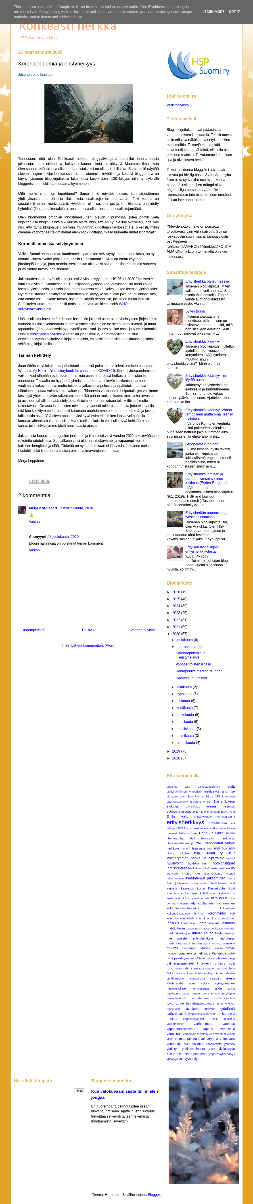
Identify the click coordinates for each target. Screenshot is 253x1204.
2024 (176, 606)
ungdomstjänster (193, 1019)
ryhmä (187, 968)
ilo (233, 868)
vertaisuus (174, 1034)
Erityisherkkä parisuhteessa (207, 281)
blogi (209, 796)
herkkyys (173, 848)
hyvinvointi (175, 863)
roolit (231, 963)
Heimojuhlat (175, 838)
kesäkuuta (185, 708)
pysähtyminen (184, 958)
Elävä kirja (228, 811)
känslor (230, 918)
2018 (176, 758)
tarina (186, 993)
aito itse (228, 791)
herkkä (186, 848)
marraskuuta (186, 647)
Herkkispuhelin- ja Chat (185, 843)
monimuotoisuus (178, 943)
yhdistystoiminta (193, 1049)
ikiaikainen (195, 868)
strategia (215, 978)
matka (205, 928)
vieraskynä (189, 1034)
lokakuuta (184, 687)
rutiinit (178, 968)
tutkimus (210, 1009)
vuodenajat (174, 1044)
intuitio (186, 873)
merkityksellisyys (179, 933)
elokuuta (183, 701)
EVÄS (182, 828)
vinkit (170, 1038)
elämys (230, 806)
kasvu (201, 888)
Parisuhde (219, 953)
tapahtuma (173, 993)
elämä (198, 811)
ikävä (206, 868)
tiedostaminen (200, 998)
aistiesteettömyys (209, 786)
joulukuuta (185, 640)
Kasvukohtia (217, 888)
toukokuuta (185, 715)
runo (170, 968)
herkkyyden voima (220, 843)
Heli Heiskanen (202, 838)
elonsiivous (193, 806)
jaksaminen (216, 878)
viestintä (202, 1034)
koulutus (173, 918)
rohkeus (219, 963)
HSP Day (220, 848)
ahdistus (172, 786)
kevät (178, 898)
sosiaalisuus (198, 978)
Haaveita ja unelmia (191, 678)
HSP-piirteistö (213, 858)
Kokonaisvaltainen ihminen (185, 913)
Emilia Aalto (177, 816)
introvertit (173, 873)
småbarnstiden (176, 978)
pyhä (170, 958)
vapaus (208, 1029)
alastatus (172, 796)
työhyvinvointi (176, 1013)
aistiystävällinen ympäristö (184, 791)
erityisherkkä (218, 823)
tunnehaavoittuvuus (200, 1003)
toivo (170, 1003)
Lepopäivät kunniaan (201, 444)
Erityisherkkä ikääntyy (202, 341)
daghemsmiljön (202, 801)
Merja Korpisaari (43, 508)
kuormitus (210, 918)
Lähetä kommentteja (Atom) (93, 645)
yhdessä (229, 1044)
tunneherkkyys (225, 1003)
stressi (230, 978)
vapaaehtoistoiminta (181, 1029)
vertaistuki (227, 1029)
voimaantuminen (187, 1038)
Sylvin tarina (195, 311)
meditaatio (216, 928)
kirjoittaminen (206, 903)
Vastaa (34, 522)
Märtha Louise (212, 948)
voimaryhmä (209, 1038)
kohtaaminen (225, 903)
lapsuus (173, 923)
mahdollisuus (176, 928)
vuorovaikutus (194, 1044)
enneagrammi (226, 816)
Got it (234, 12)
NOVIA (230, 948)
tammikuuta (186, 743)
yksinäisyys (227, 1049)
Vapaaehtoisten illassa (193, 664)
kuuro (221, 918)
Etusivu (88, 630)
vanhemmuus (203, 1024)
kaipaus (172, 888)
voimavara (227, 1038)
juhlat (204, 883)
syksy (205, 983)
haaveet (172, 833)
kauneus (191, 893)
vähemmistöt (214, 1044)
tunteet (192, 1008)
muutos (172, 948)
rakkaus (212, 958)
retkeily (206, 963)
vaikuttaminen (175, 1024)
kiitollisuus (219, 898)
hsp (209, 848)
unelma (172, 1019)
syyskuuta (184, 694)
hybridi (230, 858)
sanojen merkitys (216, 968)
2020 (176, 634)
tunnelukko (174, 1009)
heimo (230, 833)
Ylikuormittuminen (179, 1054)
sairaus (199, 968)
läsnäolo (228, 923)
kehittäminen (208, 893)
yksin (212, 1049)
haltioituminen (188, 833)
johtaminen (182, 883)
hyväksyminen (198, 863)
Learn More (213, 12)
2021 (176, 627)
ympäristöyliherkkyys (221, 1054)
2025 (176, 599)
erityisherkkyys (185, 822)
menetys (229, 928)
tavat (206, 993)
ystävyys (185, 1059)
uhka (222, 1013)
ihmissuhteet (177, 868)
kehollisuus (227, 893)
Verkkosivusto (178, 105)
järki (232, 883)
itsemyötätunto (213, 873)
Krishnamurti (195, 918)
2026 (176, 592)
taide (218, 988)
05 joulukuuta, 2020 (63, 537)
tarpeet (196, 993)
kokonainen (227, 908)
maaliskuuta (186, 729)
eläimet (212, 806)
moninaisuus (201, 943)
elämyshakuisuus (179, 811)
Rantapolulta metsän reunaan (199, 671)
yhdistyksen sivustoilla (47, 334)
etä (233, 823)
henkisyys (228, 838)
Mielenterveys (225, 933)
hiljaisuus (198, 848)
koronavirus (216, 913)
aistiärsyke (211, 791)
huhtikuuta (185, 722)
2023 (176, 613)
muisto (216, 943)
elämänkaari (212, 811)
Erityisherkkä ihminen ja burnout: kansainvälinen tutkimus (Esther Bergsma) (206, 478)
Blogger (154, 1195)
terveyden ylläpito (223, 993)
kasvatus (187, 888)
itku (197, 873)
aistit (231, 786)
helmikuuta (185, 736)
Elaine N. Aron (224, 801)
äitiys (195, 1059)
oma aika (185, 953)
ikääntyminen (220, 868)
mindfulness (226, 938)
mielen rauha (202, 933)
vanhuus (229, 1024)
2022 (176, 620)
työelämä (227, 1009)
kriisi (183, 918)
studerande (175, 983)
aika (187, 786)
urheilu (214, 1019)
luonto (202, 923)
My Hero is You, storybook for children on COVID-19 (73, 371)
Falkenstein (218, 828)
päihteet (200, 958)
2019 (176, 751)
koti (232, 913)
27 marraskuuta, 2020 (75, 508)
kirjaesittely (187, 903)
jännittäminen (218, 883)
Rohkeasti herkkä (67, 25)
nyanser (172, 953)
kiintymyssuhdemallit (196, 898)
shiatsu (230, 973)
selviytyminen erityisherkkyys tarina (199, 973)
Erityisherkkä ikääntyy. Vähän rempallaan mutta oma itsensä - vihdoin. (209, 414)
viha (211, 1034)
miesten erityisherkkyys (195, 938)
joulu (195, 883)
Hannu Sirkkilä (211, 833)
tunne (180, 1003)
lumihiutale (188, 923)
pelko (231, 953)
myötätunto (189, 948)
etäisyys (172, 828)
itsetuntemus (195, 878)
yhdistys (172, 1049)
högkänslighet (224, 863)
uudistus (229, 1019)
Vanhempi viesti (143, 630)
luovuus (214, 923)
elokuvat (173, 806)
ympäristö (200, 1054)
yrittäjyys (172, 1059)
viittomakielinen (225, 1034)
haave (231, 828)
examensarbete (197, 828)
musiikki (229, 943)
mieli (170, 938)
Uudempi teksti (33, 630)
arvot (183, 796)
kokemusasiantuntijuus (183, 908)
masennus (193, 928)
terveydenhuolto (177, 998)
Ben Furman (196, 796)
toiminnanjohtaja (224, 998)
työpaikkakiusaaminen (202, 1013)
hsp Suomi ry (208, 853)
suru (192, 983)
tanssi (231, 988)
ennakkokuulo (203, 816)
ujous (231, 1013)
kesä (170, 898)
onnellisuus (202, 953)
